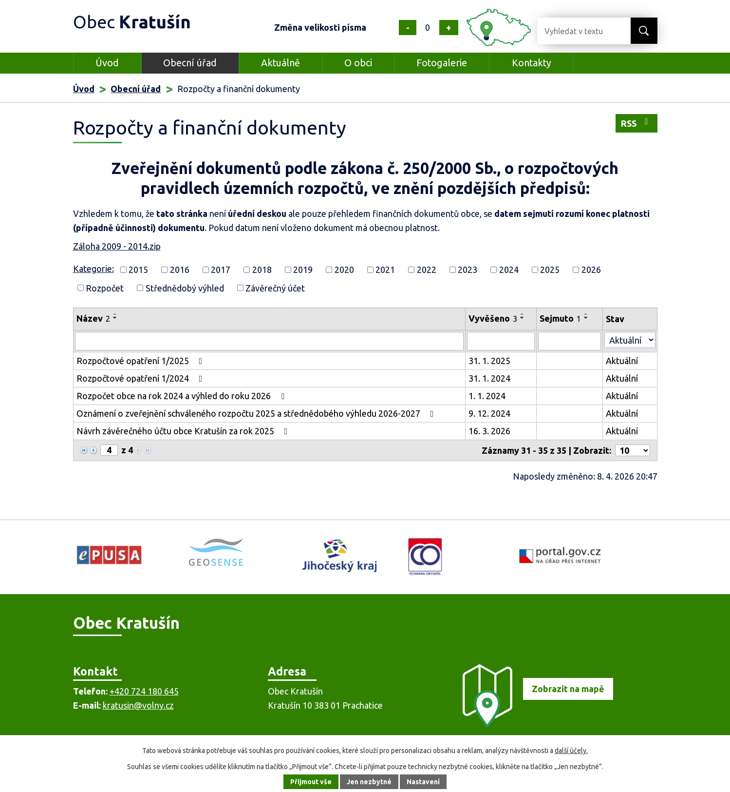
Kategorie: (93, 268)
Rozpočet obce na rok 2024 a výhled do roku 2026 (182, 396)
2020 (344, 269)
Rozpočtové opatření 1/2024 (141, 378)
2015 (138, 269)
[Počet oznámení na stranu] (632, 450)
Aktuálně (280, 63)
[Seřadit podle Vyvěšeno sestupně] (522, 318)
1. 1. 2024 (486, 396)
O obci (358, 63)
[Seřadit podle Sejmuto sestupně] (586, 318)
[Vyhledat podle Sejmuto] (569, 341)
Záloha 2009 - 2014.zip (117, 246)
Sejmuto (560, 318)
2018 (262, 269)
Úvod (107, 63)
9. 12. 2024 (489, 413)
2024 (509, 269)
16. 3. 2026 (489, 431)
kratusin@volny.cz (138, 705)
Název (93, 318)
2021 (385, 269)
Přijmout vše (311, 782)
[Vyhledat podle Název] (269, 341)
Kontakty (531, 63)
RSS (636, 122)
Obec (132, 22)
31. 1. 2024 (489, 378)
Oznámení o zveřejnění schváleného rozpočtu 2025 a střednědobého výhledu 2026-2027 (257, 413)
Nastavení (423, 782)
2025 (550, 269)
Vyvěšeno (492, 318)
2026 (591, 269)
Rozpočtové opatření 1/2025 (141, 361)
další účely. (571, 750)
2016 (179, 269)
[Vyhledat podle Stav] (629, 340)
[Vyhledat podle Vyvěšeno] (501, 341)
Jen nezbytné (369, 782)
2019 (303, 269)
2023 (467, 269)
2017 (220, 269)
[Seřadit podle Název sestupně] (115, 318)
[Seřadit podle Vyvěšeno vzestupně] (522, 314)
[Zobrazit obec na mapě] (533, 724)
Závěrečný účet (275, 287)
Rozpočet (105, 287)
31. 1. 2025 (489, 361)
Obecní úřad (190, 63)
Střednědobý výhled (185, 287)
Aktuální (622, 361)
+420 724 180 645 (144, 691)
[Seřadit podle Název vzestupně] (115, 314)
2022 (426, 269)
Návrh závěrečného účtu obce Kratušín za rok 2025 (184, 431)
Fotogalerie (441, 63)
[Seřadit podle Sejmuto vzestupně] (586, 314)
